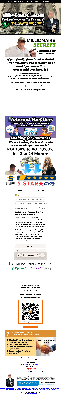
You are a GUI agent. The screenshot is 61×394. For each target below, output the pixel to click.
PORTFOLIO (31, 1)
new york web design (31, 388)
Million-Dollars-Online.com (16, 1)
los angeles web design (40, 388)
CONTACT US (47, 1)
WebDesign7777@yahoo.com (30, 364)
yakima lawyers (49, 388)
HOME (27, 1)
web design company (12, 388)
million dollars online (56, 388)
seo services (44, 389)
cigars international (9, 389)
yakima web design (4, 388)
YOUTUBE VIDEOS (36, 1)
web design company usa (22, 388)
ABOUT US (42, 1)
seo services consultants (28, 389)
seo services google (37, 389)
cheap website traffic (18, 389)
